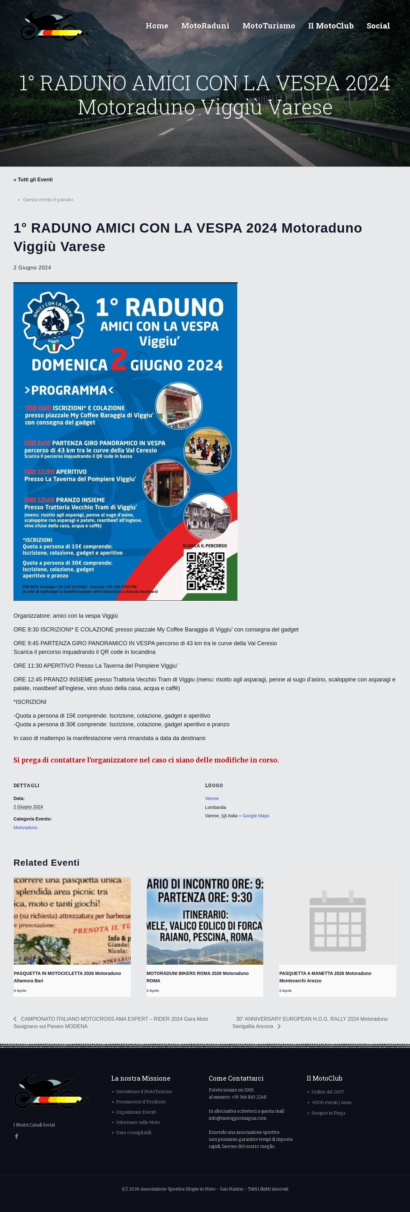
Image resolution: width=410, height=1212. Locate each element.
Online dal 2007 (328, 1092)
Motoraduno (25, 827)
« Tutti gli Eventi (33, 179)
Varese (212, 798)
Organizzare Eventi (136, 1112)
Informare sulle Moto (138, 1122)
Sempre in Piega (328, 1113)
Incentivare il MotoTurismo (144, 1091)
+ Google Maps (254, 815)
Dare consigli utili (133, 1132)
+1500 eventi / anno (332, 1102)
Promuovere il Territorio (141, 1102)
